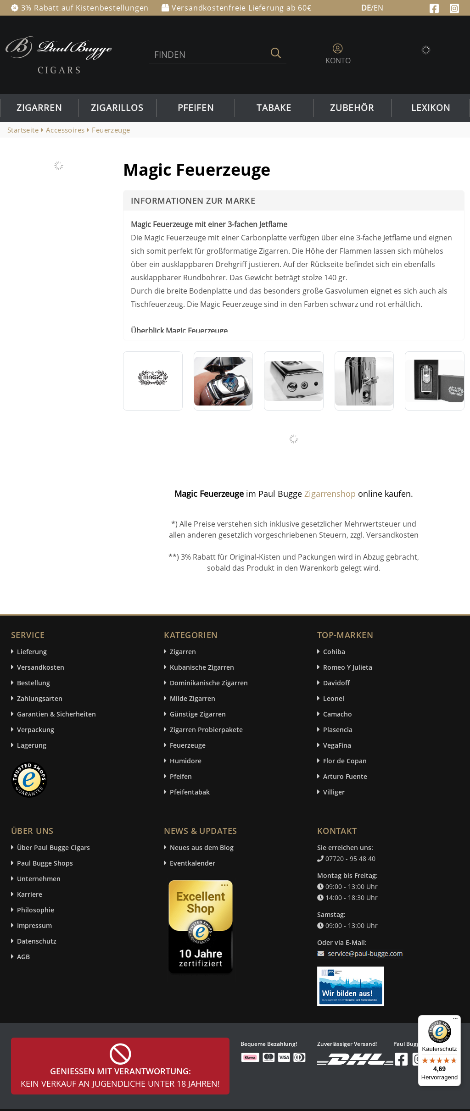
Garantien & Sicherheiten (56, 714)
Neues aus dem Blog (202, 847)
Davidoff (336, 682)
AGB (23, 956)
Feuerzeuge (188, 745)
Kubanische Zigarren (202, 667)
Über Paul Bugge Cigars (53, 847)
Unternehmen (39, 878)
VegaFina (337, 745)
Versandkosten (40, 667)
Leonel (333, 698)
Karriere (29, 894)
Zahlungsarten (39, 698)
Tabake (274, 108)
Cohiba (334, 651)
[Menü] (455, 1020)
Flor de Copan (345, 760)
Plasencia (337, 729)
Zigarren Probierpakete (206, 729)
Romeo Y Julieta (347, 667)
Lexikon (430, 108)
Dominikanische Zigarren (209, 682)
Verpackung (35, 729)
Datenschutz (36, 941)
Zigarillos (117, 108)
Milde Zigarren (192, 698)
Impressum (34, 925)
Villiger (334, 792)
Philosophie (35, 909)
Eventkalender (192, 863)
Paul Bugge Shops (45, 863)
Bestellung (33, 682)
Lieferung (32, 651)
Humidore (185, 760)
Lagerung (31, 745)
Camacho (337, 714)
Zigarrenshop (330, 493)
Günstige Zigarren (198, 714)
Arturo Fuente (345, 776)
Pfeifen (196, 108)
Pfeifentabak (190, 792)
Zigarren (39, 108)
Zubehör (352, 108)
